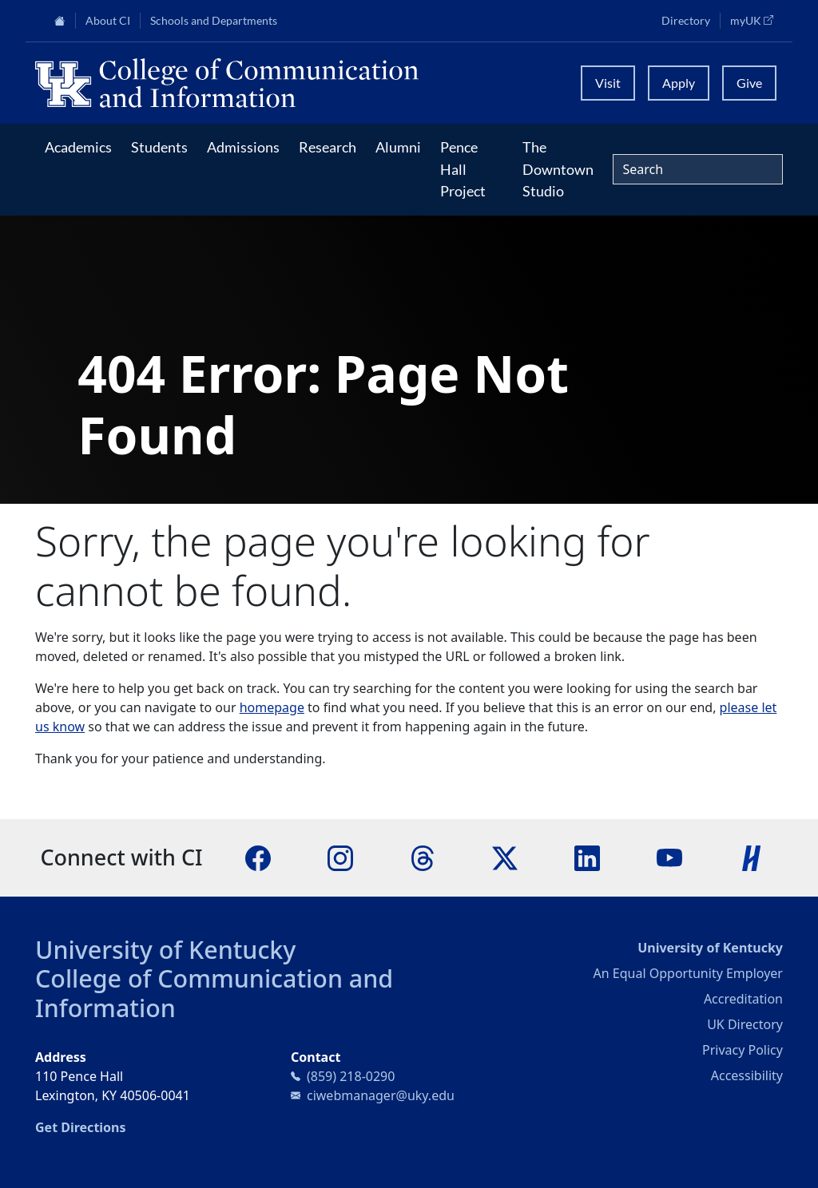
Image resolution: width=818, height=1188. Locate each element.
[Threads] (422, 856)
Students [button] (159, 147)
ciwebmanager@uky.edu (381, 1095)
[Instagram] (340, 856)
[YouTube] (669, 856)
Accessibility (747, 1075)
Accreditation (743, 999)
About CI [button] (107, 20)
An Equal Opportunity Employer (688, 973)
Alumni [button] (398, 147)
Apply (678, 82)
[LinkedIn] (587, 856)
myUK (756, 20)
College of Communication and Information (214, 992)
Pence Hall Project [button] (463, 169)
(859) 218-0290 (351, 1076)
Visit (608, 82)
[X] (505, 856)
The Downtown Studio (558, 169)
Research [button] (327, 147)
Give (749, 82)
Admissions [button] (243, 147)
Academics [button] (78, 147)
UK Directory (745, 1024)
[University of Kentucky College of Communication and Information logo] (298, 83)
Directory (685, 20)
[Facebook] (258, 856)
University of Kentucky (165, 949)
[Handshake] (751, 856)
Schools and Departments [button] (213, 20)
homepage (272, 707)
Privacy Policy (742, 1050)
